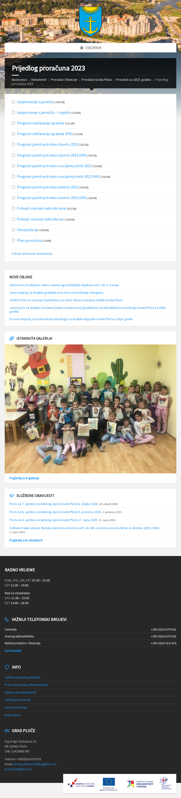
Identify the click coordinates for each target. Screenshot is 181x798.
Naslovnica (19, 79)
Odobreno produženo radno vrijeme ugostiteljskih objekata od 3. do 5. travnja (64, 285)
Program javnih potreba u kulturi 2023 (47, 187)
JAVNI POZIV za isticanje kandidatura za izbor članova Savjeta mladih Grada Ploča (65, 300)
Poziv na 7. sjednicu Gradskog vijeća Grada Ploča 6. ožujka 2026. (53, 504)
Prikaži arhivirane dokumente (32, 253)
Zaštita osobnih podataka (23, 677)
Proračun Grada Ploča (97, 79)
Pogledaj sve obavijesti (25, 540)
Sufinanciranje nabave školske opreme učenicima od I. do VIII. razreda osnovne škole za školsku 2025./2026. (84, 528)
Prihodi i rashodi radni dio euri (41, 219)
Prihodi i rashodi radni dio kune (41, 208)
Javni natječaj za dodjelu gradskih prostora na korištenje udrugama (56, 292)
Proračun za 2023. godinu (133, 79)
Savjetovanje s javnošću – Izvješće (43, 112)
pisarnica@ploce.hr (18, 769)
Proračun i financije (64, 79)
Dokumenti (38, 79)
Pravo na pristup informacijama (26, 685)
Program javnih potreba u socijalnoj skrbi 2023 (54, 166)
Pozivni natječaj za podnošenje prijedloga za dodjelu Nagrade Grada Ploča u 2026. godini (71, 319)
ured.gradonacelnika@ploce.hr (35, 764)
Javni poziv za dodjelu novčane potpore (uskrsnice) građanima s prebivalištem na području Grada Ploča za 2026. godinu (87, 310)
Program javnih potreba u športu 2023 (47, 144)
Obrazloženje (28, 230)
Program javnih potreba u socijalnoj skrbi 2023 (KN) (58, 176)
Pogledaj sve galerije (24, 478)
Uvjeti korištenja (16, 707)
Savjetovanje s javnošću (35, 102)
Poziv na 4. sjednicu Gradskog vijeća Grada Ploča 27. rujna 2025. (53, 520)
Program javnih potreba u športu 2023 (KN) (51, 155)
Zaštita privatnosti (17, 700)
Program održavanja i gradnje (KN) (45, 134)
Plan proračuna (29, 240)
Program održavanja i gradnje (40, 123)
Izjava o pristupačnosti (20, 692)
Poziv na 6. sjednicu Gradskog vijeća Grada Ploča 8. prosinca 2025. (55, 512)
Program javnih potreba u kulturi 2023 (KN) (51, 197)
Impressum (13, 715)
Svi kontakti (13, 651)
